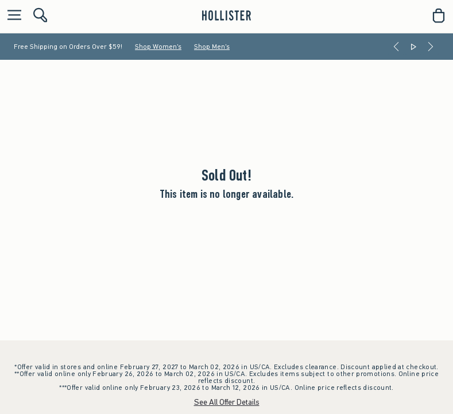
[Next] (430, 46)
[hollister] (226, 15)
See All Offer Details (227, 402)
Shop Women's (158, 46)
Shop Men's (212, 46)
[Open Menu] (11, 16)
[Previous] (396, 46)
